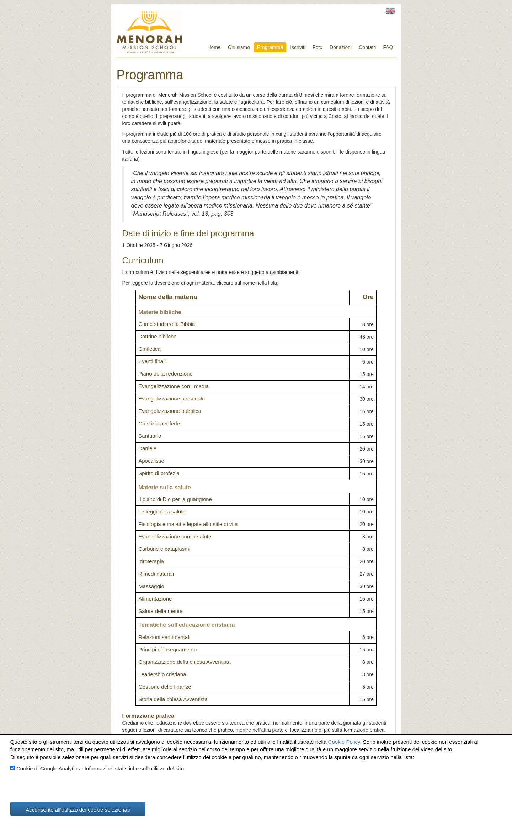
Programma (270, 47)
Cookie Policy (344, 742)
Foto (317, 47)
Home (213, 47)
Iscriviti (297, 47)
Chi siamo (239, 47)
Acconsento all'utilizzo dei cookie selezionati (78, 810)
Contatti (367, 47)
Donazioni (341, 47)
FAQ (388, 47)
